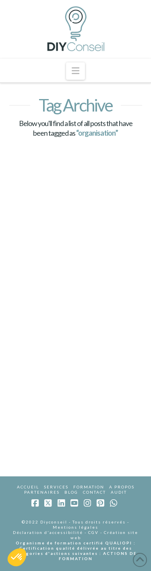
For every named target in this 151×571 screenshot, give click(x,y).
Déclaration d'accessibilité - (50, 532)
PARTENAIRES (42, 492)
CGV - (96, 532)
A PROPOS (121, 486)
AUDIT (119, 492)
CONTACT (94, 492)
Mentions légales (75, 527)
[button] (75, 70)
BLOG (71, 492)
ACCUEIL (28, 486)
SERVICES (56, 486)
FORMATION (88, 486)
